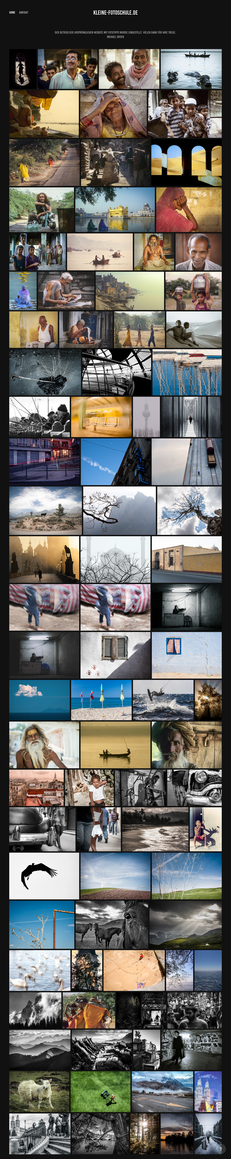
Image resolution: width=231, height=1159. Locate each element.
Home (12, 12)
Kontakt (23, 12)
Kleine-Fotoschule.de (115, 12)
